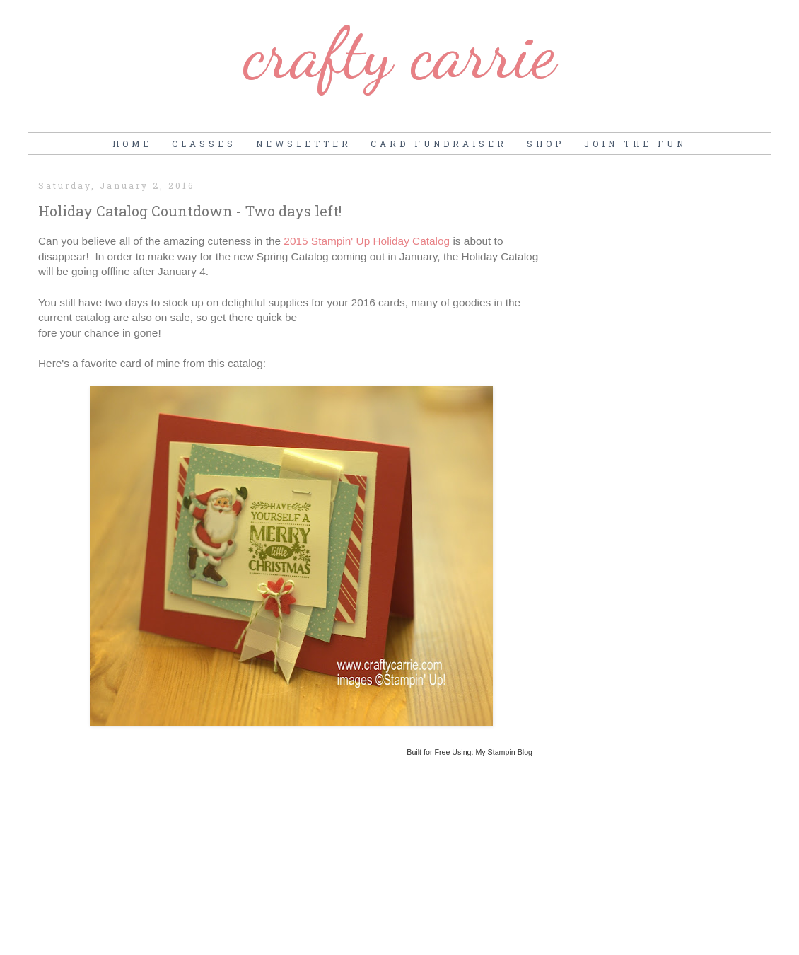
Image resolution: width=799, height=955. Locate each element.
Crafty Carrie (399, 53)
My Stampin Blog (503, 752)
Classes (204, 143)
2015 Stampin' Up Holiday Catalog (367, 241)
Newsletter (303, 143)
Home (132, 143)
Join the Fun (635, 143)
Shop (545, 143)
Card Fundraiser (439, 143)
